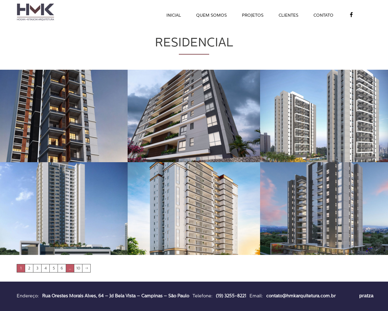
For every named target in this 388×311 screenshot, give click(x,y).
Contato (323, 15)
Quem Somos (211, 15)
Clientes (288, 15)
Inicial (173, 15)
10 (78, 268)
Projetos (252, 15)
